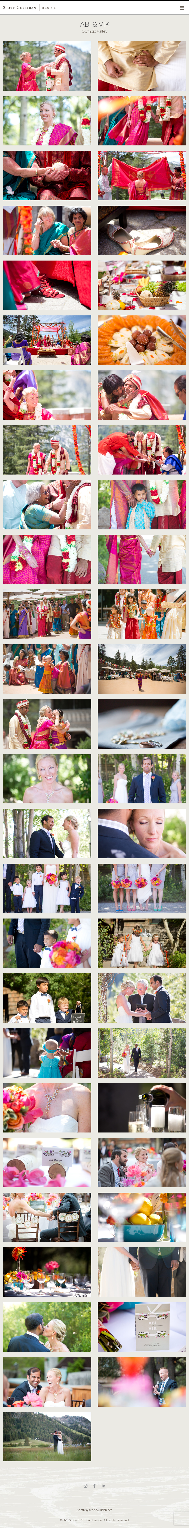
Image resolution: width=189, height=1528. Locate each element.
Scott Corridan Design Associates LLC (30, 7)
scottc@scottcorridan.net (94, 1510)
